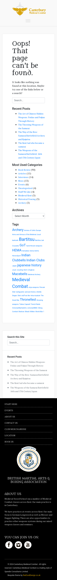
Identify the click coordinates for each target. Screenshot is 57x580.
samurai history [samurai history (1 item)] (30, 292)
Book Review (24, 169)
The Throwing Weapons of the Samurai (28, 370)
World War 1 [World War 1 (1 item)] (39, 312)
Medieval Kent (25, 195)
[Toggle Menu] (28, 20)
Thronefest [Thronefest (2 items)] (28, 299)
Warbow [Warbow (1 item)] (21, 312)
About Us (10, 416)
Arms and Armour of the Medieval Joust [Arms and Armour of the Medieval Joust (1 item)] (26, 235)
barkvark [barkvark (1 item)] (15, 240)
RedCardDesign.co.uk (31, 575)
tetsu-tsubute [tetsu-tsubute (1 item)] (35, 296)
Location (10, 435)
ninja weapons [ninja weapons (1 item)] (34, 287)
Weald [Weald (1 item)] (27, 312)
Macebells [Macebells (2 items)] (19, 274)
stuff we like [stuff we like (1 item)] (25, 296)
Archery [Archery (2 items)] (17, 230)
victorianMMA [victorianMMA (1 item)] (32, 308)
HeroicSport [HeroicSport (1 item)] (16, 256)
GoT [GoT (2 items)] (23, 245)
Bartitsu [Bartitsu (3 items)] (27, 239)
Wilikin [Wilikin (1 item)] (32, 312)
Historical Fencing (27, 199)
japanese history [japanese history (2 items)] (29, 265)
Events (21, 184)
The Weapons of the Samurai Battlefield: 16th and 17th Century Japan (30, 154)
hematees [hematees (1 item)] (25, 251)
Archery (22, 202)
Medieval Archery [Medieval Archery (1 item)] (34, 275)
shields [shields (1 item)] (38, 292)
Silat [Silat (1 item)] (19, 296)
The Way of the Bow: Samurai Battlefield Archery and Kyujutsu (31, 135)
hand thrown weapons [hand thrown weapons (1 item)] (34, 246)
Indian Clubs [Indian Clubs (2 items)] (35, 260)
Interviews (23, 177)
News (21, 180)
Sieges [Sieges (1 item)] (14, 296)
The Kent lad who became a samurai (27, 383)
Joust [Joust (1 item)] (14, 270)
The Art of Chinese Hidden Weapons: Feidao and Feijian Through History (31, 117)
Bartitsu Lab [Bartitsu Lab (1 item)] (39, 240)
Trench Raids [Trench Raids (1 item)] (35, 304)
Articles (22, 173)
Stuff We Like (24, 191)
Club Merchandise (15, 429)
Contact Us (11, 422)
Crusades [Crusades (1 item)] (15, 246)
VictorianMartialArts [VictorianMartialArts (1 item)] (19, 308)
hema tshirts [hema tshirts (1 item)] (34, 251)
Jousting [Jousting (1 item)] (20, 270)
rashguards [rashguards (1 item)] (20, 292)
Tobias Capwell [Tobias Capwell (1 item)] (24, 304)
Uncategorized (25, 188)
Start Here (11, 404)
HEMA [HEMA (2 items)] (17, 250)
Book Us (9, 441)
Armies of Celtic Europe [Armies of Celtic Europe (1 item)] (32, 230)
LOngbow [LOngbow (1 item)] (31, 270)
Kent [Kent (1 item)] (25, 270)
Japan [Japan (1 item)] (14, 266)
